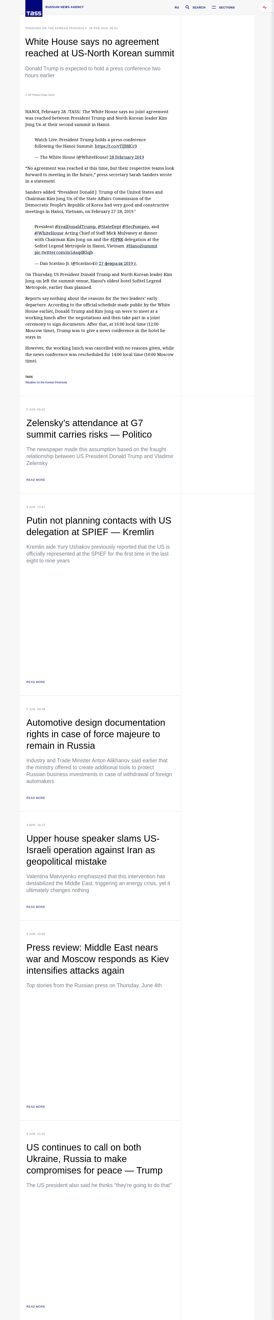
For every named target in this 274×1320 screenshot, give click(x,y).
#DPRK (116, 239)
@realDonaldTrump (75, 226)
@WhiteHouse (49, 233)
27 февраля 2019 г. (118, 263)
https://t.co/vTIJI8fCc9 (116, 146)
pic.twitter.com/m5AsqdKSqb (64, 252)
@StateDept (109, 226)
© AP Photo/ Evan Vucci (40, 95)
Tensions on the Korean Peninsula (56, 28)
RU (177, 7)
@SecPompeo (135, 226)
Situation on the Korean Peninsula (46, 382)
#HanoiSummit (141, 246)
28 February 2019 (126, 157)
